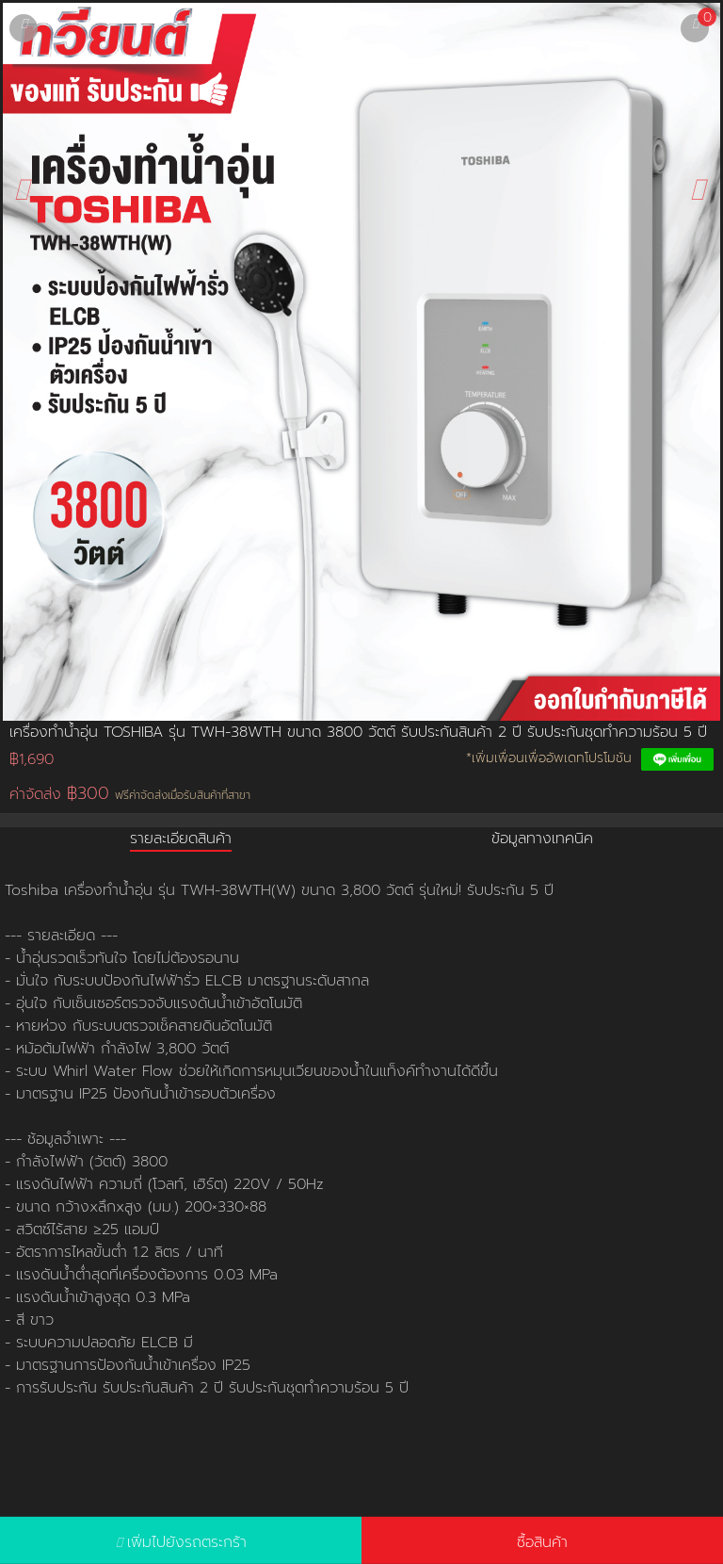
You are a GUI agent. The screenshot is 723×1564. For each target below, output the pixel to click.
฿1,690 (31, 759)
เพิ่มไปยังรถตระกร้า (187, 1542)
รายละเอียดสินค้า (181, 838)
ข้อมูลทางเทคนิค (542, 838)
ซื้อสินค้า (542, 1542)
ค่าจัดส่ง (129, 793)
